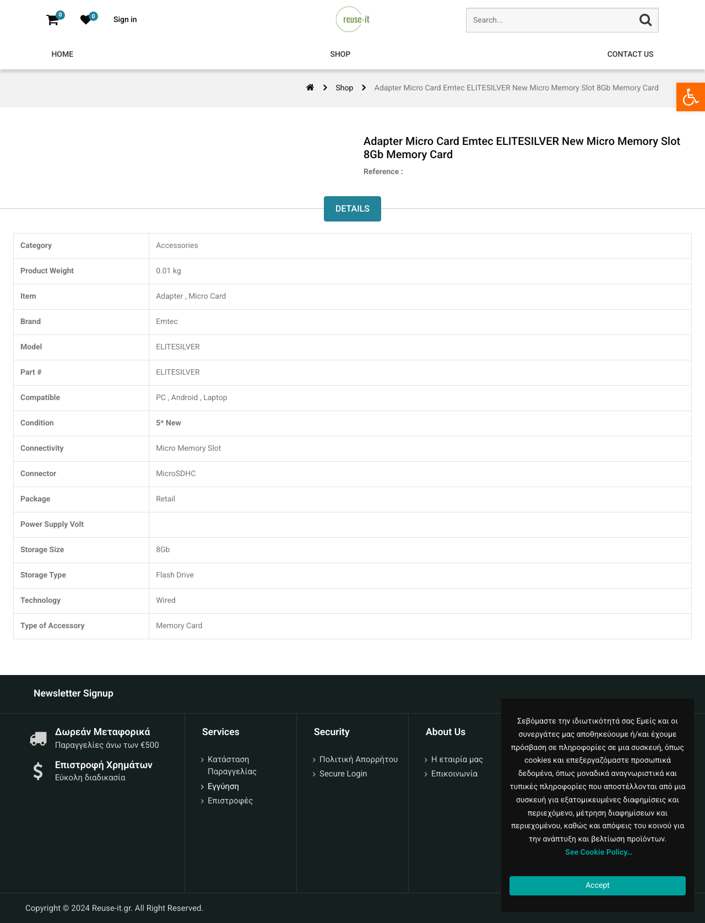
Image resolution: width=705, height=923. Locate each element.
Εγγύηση (223, 786)
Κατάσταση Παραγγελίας (232, 765)
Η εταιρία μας (457, 759)
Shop (344, 88)
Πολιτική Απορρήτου (358, 759)
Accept (597, 885)
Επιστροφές (230, 801)
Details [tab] (352, 208)
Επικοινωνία (454, 774)
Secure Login (343, 774)
